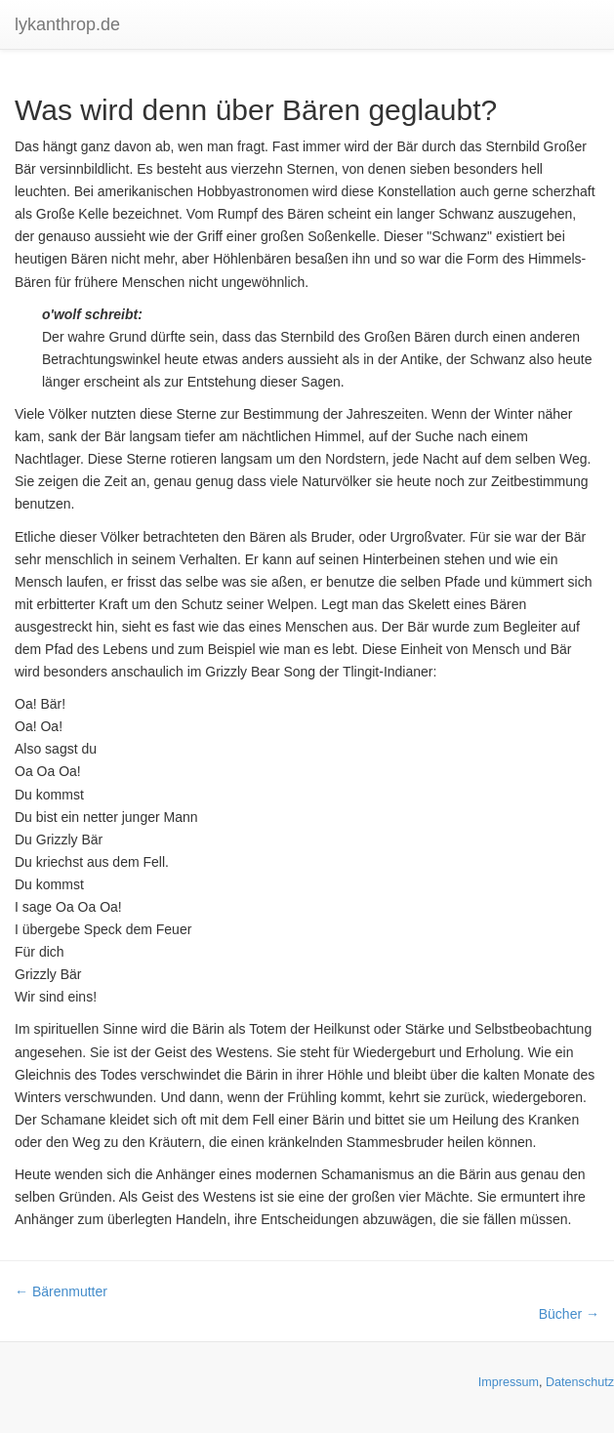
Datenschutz (580, 1382)
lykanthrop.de (67, 24)
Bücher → (569, 1314)
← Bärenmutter (61, 1291)
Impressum (508, 1382)
